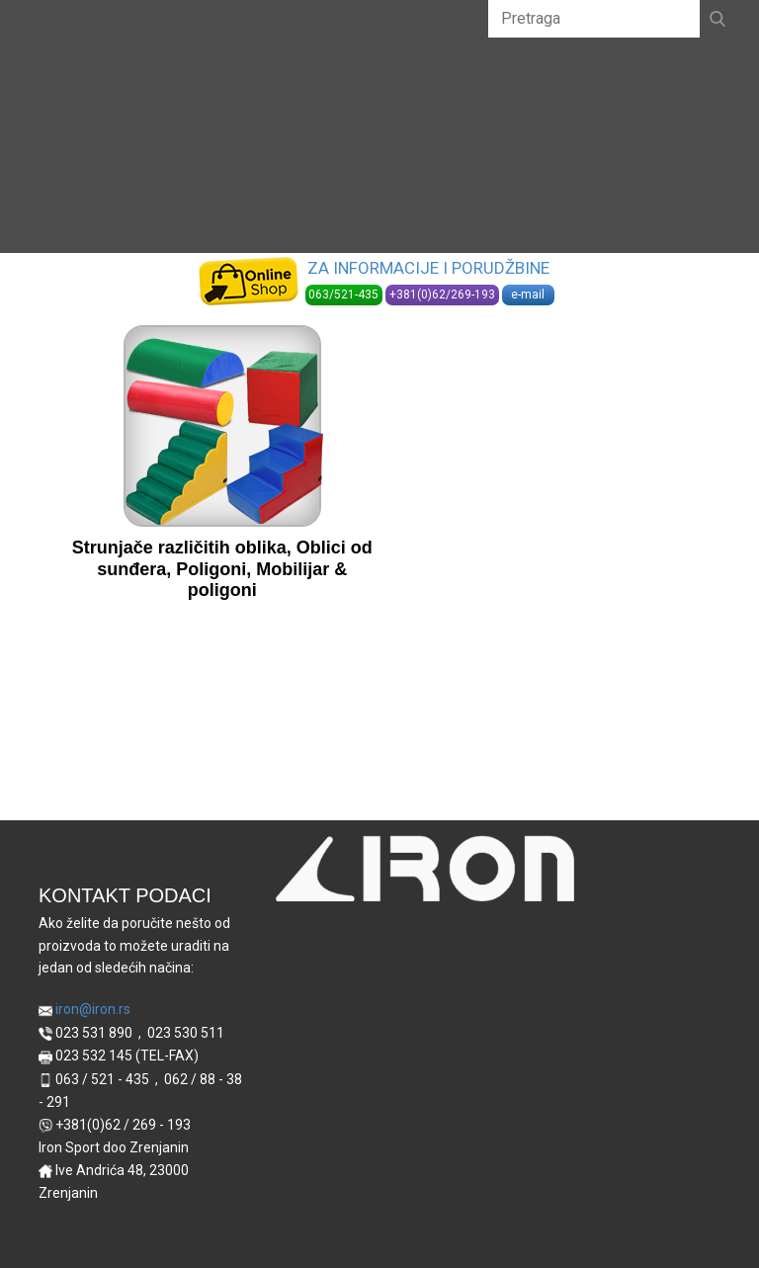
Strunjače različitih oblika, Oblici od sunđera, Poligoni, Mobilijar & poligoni (222, 569)
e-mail (528, 294)
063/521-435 (343, 294)
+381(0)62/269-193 (442, 294)
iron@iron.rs (84, 1009)
